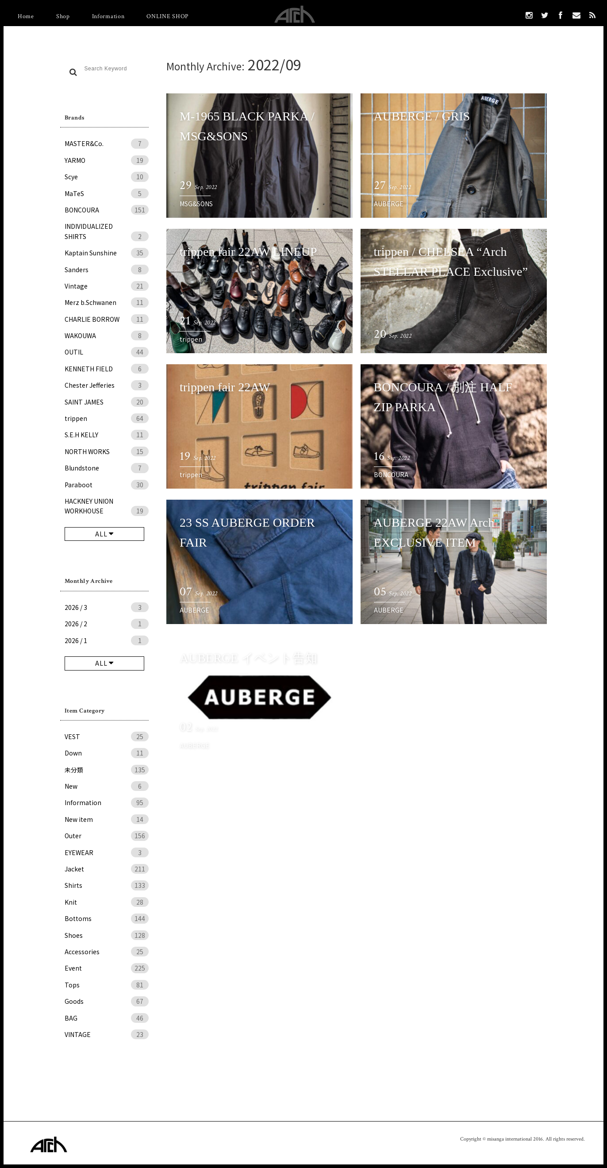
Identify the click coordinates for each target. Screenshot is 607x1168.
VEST (107, 736)
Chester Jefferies (107, 385)
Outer (107, 835)
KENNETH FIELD (107, 369)
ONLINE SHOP (167, 16)
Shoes (107, 935)
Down (107, 753)
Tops (107, 985)
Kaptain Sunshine (107, 253)
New (107, 786)
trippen (107, 418)
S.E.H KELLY (107, 434)
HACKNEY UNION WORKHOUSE (107, 506)
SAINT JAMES (107, 402)
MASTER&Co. (107, 143)
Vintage (107, 286)
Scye (107, 176)
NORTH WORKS (107, 451)
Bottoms (107, 918)
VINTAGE (107, 1034)
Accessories (107, 951)
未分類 (107, 770)
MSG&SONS (196, 203)
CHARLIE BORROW (107, 319)
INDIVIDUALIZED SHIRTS (107, 231)
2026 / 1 (107, 640)
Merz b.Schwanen (107, 302)
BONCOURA (107, 210)
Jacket (107, 869)
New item (107, 819)
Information (108, 16)
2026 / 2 (107, 623)
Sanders (107, 269)
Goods (107, 1001)
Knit (107, 902)
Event (107, 968)
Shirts (107, 885)
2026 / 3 (107, 607)
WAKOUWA (107, 335)
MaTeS (107, 193)
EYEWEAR (107, 852)
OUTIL (107, 352)
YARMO (107, 160)
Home (26, 16)
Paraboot (107, 485)
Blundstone (107, 468)
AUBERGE (388, 203)
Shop (63, 16)
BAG (107, 1018)
